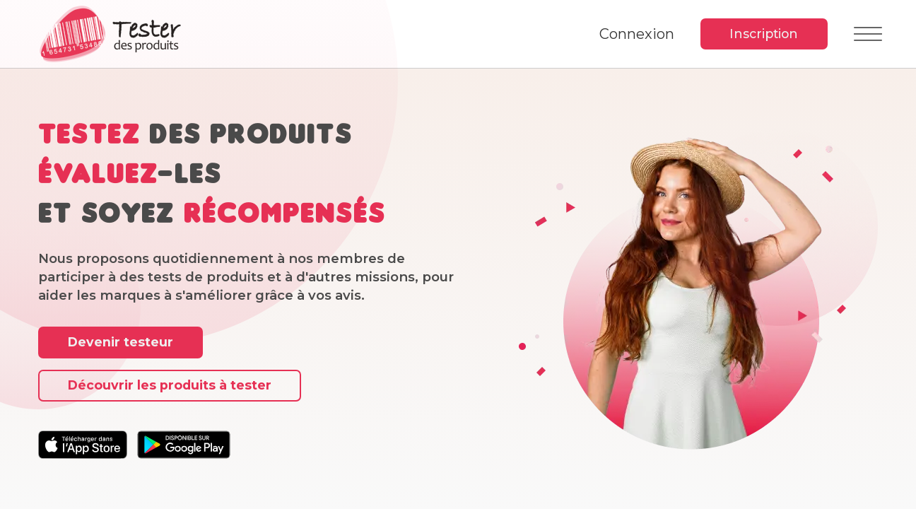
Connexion (636, 33)
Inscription (763, 33)
